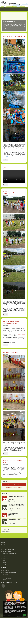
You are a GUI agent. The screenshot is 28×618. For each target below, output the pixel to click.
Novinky (4, 564)
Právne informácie (7, 551)
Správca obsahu (6, 544)
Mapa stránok (6, 558)
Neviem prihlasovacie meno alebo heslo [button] (14, 487)
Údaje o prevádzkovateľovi (8, 556)
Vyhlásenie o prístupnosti (8, 549)
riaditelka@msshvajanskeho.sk (9, 572)
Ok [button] (24, 614)
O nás (4, 560)
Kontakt (4, 562)
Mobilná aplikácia (9, 22)
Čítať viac (5, 160)
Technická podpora (7, 547)
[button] (25, 9)
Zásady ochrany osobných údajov (10, 553)
